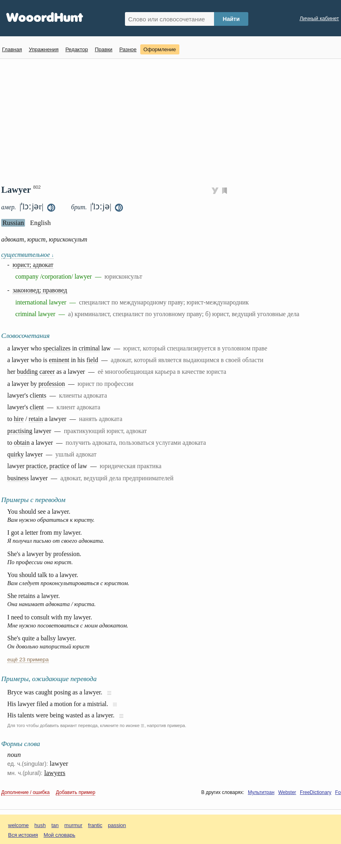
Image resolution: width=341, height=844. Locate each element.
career (47, 371)
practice (36, 466)
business (18, 478)
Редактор (76, 49)
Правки (103, 49)
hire (19, 418)
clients (38, 395)
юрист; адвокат (32, 264)
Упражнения (43, 49)
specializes (57, 348)
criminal (89, 348)
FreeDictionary (315, 792)
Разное (128, 49)
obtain (21, 442)
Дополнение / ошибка (25, 792)
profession (51, 383)
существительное (27, 254)
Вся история (23, 835)
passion (117, 825)
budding (27, 371)
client (37, 407)
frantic (95, 825)
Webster (287, 792)
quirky (15, 454)
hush (40, 825)
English (40, 223)
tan (55, 825)
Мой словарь (59, 835)
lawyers (54, 773)
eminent (59, 359)
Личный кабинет (319, 18)
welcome (18, 825)
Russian (13, 223)
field (92, 359)
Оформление (159, 49)
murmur (73, 825)
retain (36, 418)
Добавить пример (76, 792)
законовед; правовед (39, 290)
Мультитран (261, 792)
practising (19, 430)
